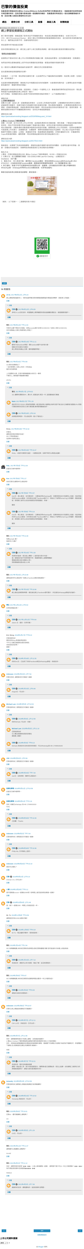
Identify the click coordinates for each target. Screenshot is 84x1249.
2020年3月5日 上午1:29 (26, 1130)
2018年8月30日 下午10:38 (27, 848)
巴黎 (13, 309)
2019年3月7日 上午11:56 (18, 1036)
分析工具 (28, 22)
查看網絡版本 (42, 1235)
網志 (4, 22)
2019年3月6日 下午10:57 (22, 1006)
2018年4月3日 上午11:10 (30, 728)
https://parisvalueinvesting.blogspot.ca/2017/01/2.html (21, 141)
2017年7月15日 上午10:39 (19, 575)
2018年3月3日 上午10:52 (25, 704)
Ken (7, 478)
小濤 (7, 889)
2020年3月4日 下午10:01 (18, 1111)
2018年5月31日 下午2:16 (23, 801)
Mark (14, 401)
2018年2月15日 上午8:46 (26, 689)
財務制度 (64, 22)
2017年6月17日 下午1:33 (24, 401)
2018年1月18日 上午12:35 (27, 658)
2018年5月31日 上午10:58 (24, 788)
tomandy (9, 1081)
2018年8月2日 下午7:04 (22, 833)
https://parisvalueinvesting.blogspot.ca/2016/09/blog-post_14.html (26, 116)
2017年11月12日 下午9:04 (27, 619)
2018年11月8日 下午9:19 (26, 930)
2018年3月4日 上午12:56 (26, 719)
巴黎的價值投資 (14, 7)
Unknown (9, 674)
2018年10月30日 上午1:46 (22, 902)
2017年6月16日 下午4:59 (18, 362)
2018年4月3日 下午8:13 (26, 743)
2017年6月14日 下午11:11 (27, 342)
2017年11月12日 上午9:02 (19, 605)
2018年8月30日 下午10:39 (27, 818)
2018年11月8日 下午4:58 (20, 915)
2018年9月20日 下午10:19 (23, 864)
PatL (8, 466)
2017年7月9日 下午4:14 (26, 512)
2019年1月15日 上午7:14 (26, 960)
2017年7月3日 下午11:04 (19, 466)
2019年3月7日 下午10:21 (26, 1061)
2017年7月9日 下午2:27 (18, 478)
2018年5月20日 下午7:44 (26, 773)
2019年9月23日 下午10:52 (27, 1096)
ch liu (8, 295)
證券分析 (15, 22)
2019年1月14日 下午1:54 (18, 945)
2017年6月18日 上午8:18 (26, 413)
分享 (4, 283)
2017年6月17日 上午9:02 (24, 391)
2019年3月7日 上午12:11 (26, 1020)
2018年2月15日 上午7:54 (22, 674)
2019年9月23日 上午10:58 (23, 1081)
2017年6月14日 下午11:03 (19, 325)
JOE (8, 758)
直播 (40, 22)
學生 (7, 605)
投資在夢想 (10, 788)
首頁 (42, 1231)
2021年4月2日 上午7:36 (26, 1184)
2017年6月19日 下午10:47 (27, 450)
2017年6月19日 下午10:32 (20, 429)
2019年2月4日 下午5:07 (18, 975)
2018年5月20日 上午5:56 (18, 758)
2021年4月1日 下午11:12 (18, 1163)
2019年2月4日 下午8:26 (26, 990)
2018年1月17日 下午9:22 (23, 635)
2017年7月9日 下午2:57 (26, 493)
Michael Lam (11, 704)
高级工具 (51, 22)
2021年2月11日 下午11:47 (19, 1146)
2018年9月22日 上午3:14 (21, 877)
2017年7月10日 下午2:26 (26, 553)
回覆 (7, 301)
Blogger (41, 1247)
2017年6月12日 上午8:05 (26, 309)
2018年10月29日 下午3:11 (19, 889)
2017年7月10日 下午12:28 (19, 536)
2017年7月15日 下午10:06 (27, 589)
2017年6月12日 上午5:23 (19, 295)
